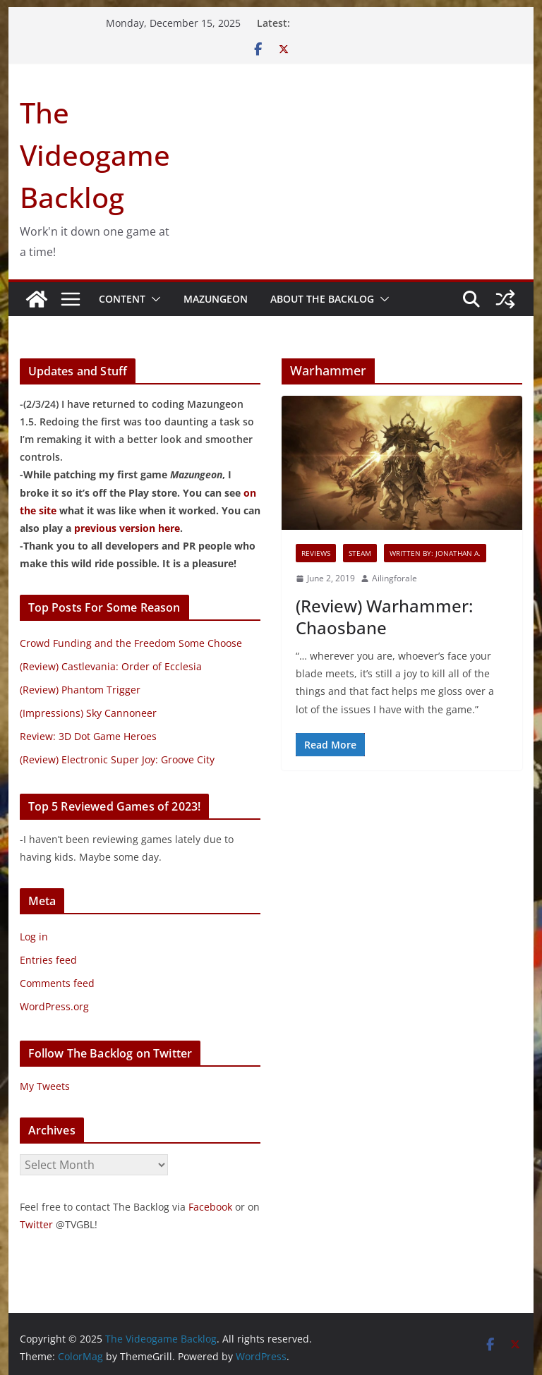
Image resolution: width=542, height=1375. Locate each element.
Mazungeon (215, 298)
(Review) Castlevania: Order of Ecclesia (111, 666)
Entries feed (48, 960)
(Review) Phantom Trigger (80, 689)
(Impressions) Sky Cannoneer (88, 713)
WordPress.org (54, 1006)
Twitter (36, 1224)
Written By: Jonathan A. (435, 553)
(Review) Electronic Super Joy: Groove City (117, 759)
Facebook (210, 1206)
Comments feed (57, 983)
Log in (34, 936)
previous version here (127, 528)
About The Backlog (322, 298)
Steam (360, 553)
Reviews (315, 553)
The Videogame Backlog (95, 155)
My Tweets (45, 1086)
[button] (153, 299)
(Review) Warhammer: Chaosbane (384, 616)
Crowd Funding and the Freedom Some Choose (131, 643)
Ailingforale (394, 578)
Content (122, 298)
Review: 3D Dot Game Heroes (88, 736)
